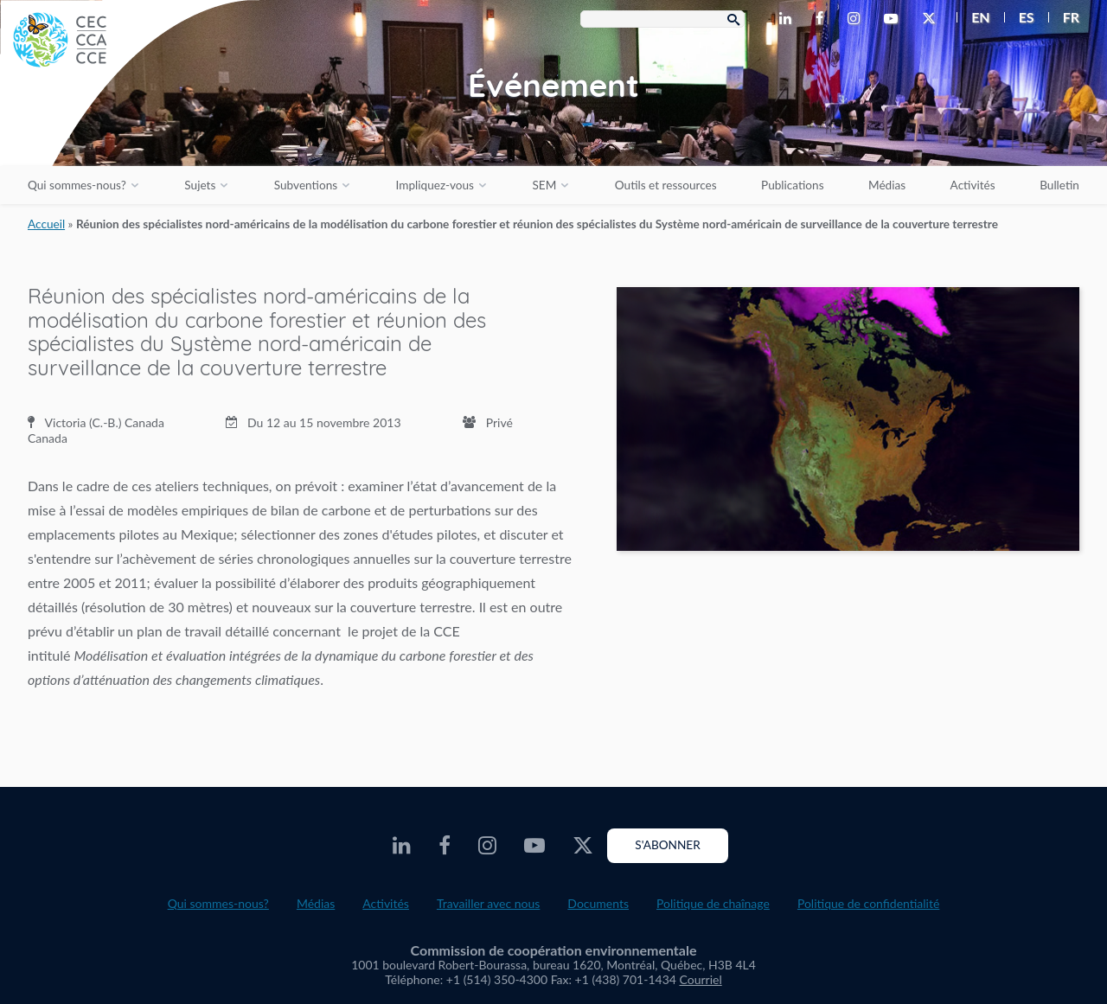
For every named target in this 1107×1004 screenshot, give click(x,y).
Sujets (199, 185)
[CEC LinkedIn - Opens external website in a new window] (788, 19)
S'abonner (667, 845)
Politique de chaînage (713, 903)
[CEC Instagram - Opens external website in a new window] (857, 19)
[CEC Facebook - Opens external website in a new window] (823, 19)
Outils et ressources (666, 185)
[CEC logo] (129, 129)
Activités (972, 185)
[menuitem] (973, 17)
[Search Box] (662, 19)
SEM (544, 185)
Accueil (46, 224)
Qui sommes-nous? (77, 185)
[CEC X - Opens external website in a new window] (932, 19)
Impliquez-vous (435, 185)
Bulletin (1059, 185)
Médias (886, 185)
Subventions (305, 185)
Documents (598, 903)
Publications (792, 185)
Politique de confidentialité (868, 903)
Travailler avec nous (488, 903)
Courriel (701, 979)
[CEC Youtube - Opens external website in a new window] (894, 19)
